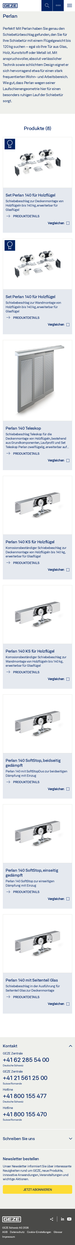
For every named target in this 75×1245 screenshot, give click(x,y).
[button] (51, 1219)
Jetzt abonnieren (37, 1189)
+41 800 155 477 (24, 1095)
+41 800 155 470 (25, 1114)
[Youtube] (69, 1219)
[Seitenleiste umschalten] (58, 5)
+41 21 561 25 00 (25, 1077)
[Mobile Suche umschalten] (46, 5)
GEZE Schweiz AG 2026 (15, 1227)
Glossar (58, 1232)
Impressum (8, 1236)
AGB (4, 1232)
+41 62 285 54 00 (26, 1059)
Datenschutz (17, 1232)
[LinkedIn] (62, 1219)
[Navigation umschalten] (69, 5)
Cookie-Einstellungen (39, 1232)
